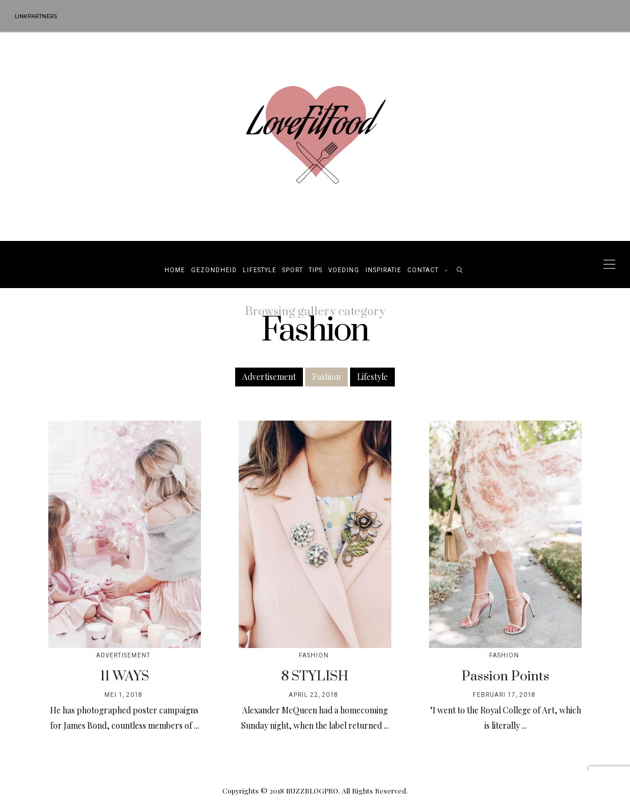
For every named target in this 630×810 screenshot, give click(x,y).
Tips (315, 270)
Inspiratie (383, 270)
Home (174, 270)
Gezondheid (214, 270)
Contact (422, 270)
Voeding (343, 270)
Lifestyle (259, 270)
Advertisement (269, 376)
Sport (292, 270)
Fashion (326, 376)
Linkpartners (36, 16)
